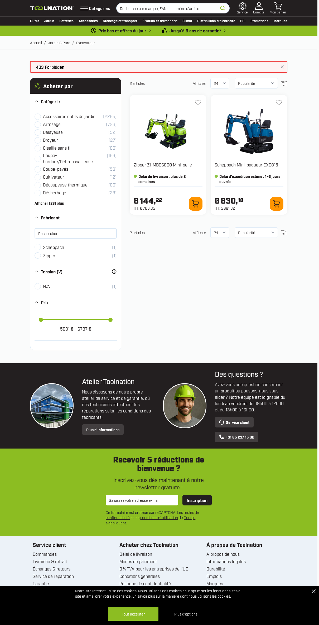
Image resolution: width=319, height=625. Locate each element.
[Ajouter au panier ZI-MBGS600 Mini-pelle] (195, 204)
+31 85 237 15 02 (236, 437)
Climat (187, 20)
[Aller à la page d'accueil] (52, 8)
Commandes (45, 554)
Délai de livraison (135, 554)
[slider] (41, 320)
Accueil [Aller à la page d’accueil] (36, 42)
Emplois (214, 576)
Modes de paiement (138, 561)
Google (189, 517)
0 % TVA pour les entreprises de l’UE (153, 568)
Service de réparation (53, 576)
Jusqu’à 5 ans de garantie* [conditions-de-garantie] (195, 30)
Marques (280, 20)
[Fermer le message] (282, 67)
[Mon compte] (258, 8)
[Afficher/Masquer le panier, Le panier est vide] (278, 8)
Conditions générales (139, 576)
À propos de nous (223, 554)
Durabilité (215, 568)
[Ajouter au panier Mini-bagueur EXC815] (276, 204)
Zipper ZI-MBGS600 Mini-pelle (163, 164)
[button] (75, 86)
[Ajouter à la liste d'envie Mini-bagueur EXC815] (279, 102)
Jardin (49, 20)
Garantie (41, 583)
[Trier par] (256, 83)
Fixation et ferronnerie (159, 20)
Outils (34, 20)
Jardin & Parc (59, 42)
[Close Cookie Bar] (314, 591)
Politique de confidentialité (145, 583)
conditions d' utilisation (159, 517)
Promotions (259, 20)
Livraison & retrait (50, 561)
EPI (242, 20)
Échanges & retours (51, 568)
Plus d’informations (102, 429)
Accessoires (88, 20)
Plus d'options (185, 614)
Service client (234, 422)
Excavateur (85, 42)
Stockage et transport (120, 20)
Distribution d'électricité (216, 20)
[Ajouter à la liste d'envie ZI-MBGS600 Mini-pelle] (198, 102)
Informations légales (226, 561)
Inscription (197, 500)
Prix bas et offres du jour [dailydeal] (122, 30)
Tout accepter (133, 614)
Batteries (66, 20)
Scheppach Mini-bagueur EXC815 (246, 164)
